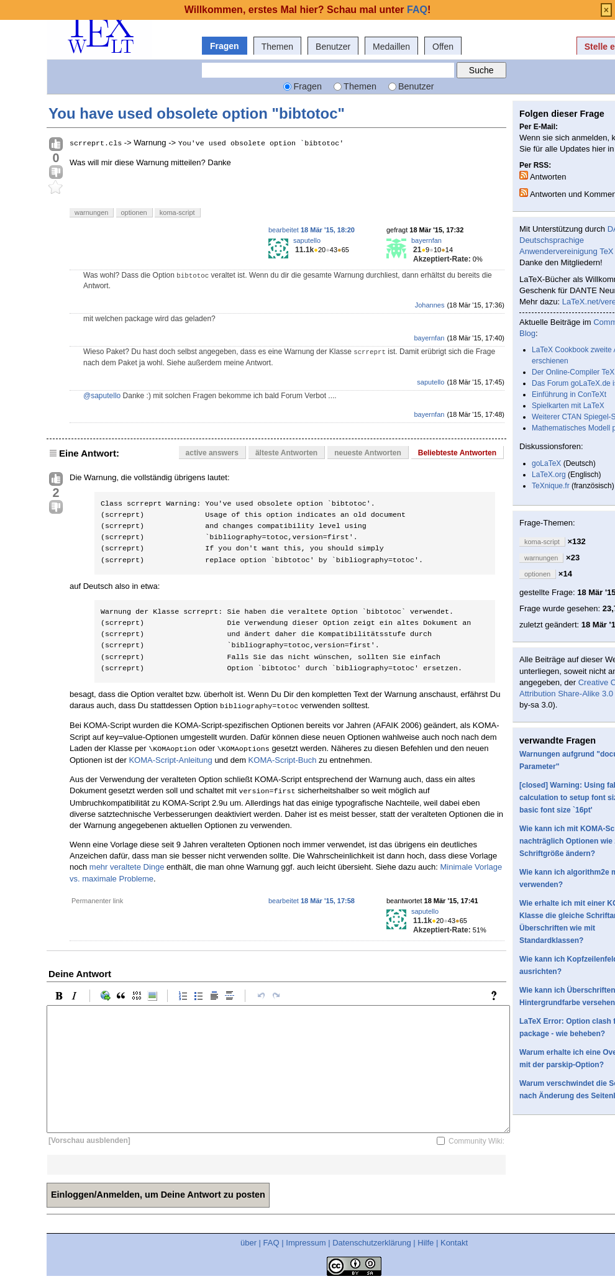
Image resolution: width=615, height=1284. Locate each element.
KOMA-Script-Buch (282, 760)
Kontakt (454, 1242)
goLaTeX (546, 463)
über (248, 1242)
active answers (212, 452)
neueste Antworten (367, 452)
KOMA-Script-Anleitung (170, 760)
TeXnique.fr (551, 485)
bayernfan (426, 240)
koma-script (177, 212)
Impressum (306, 1242)
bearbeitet (311, 230)
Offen (442, 47)
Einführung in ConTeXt (569, 394)
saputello (307, 240)
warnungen (91, 212)
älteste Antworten (286, 452)
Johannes (430, 305)
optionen (134, 212)
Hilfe (425, 1242)
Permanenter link (97, 900)
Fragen (224, 46)
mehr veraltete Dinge (127, 867)
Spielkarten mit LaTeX (568, 405)
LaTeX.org (549, 474)
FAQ (271, 1242)
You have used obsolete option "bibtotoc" (196, 113)
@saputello (102, 395)
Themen (277, 47)
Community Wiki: (476, 1141)
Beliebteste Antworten (457, 452)
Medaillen (391, 47)
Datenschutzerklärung (371, 1242)
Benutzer (333, 47)
